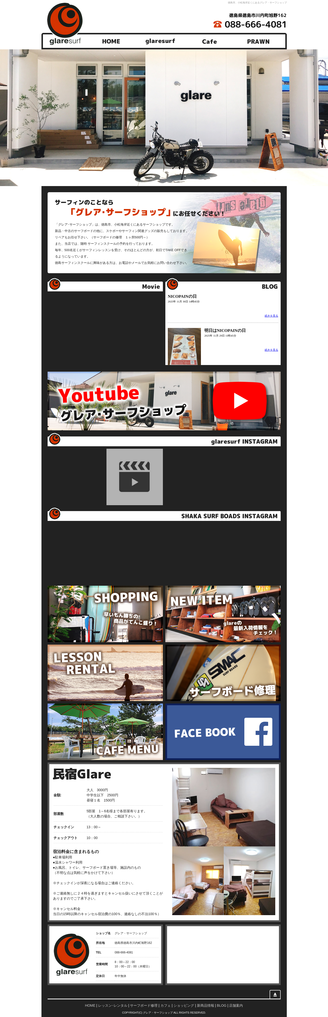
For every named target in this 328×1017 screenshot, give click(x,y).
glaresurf (160, 41)
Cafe (209, 41)
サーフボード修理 (143, 1005)
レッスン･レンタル (112, 1005)
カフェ (165, 1005)
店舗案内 (236, 1005)
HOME (111, 41)
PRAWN (258, 41)
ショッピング (183, 1005)
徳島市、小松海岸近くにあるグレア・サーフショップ (257, 2)
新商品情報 (205, 1005)
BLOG (221, 1005)
